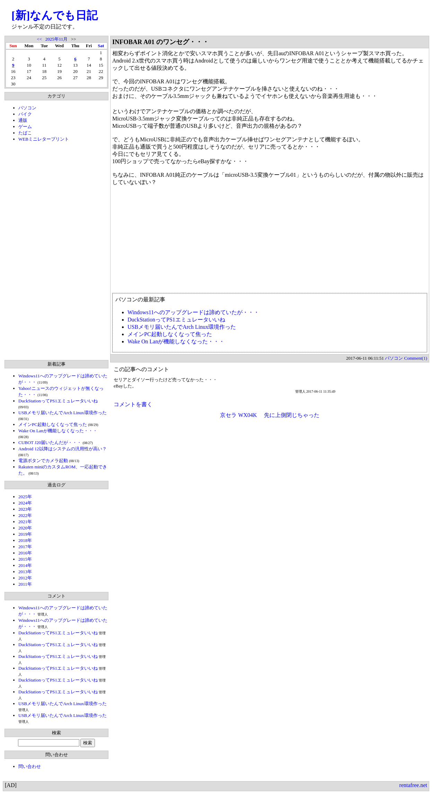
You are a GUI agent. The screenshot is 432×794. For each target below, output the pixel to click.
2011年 (25, 584)
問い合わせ (29, 766)
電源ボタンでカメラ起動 (43, 460)
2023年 (25, 509)
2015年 (25, 559)
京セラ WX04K (238, 415)
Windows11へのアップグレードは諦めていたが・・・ (193, 312)
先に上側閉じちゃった (291, 415)
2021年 (25, 521)
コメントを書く (133, 404)
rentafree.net (413, 785)
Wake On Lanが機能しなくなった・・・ (57, 430)
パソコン (27, 107)
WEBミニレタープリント (43, 139)
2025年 (25, 496)
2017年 (25, 546)
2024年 (25, 502)
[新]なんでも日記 (54, 15)
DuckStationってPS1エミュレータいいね (58, 400)
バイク (25, 114)
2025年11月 (56, 39)
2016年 (25, 552)
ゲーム (25, 126)
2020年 (25, 527)
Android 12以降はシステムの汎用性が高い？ (62, 448)
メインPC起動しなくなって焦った (52, 424)
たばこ (25, 132)
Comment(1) (415, 358)
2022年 (25, 515)
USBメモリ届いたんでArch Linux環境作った (62, 412)
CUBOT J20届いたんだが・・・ (49, 442)
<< (39, 39)
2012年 (25, 577)
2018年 (25, 540)
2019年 (25, 534)
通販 (22, 120)
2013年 (25, 571)
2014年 (25, 565)
